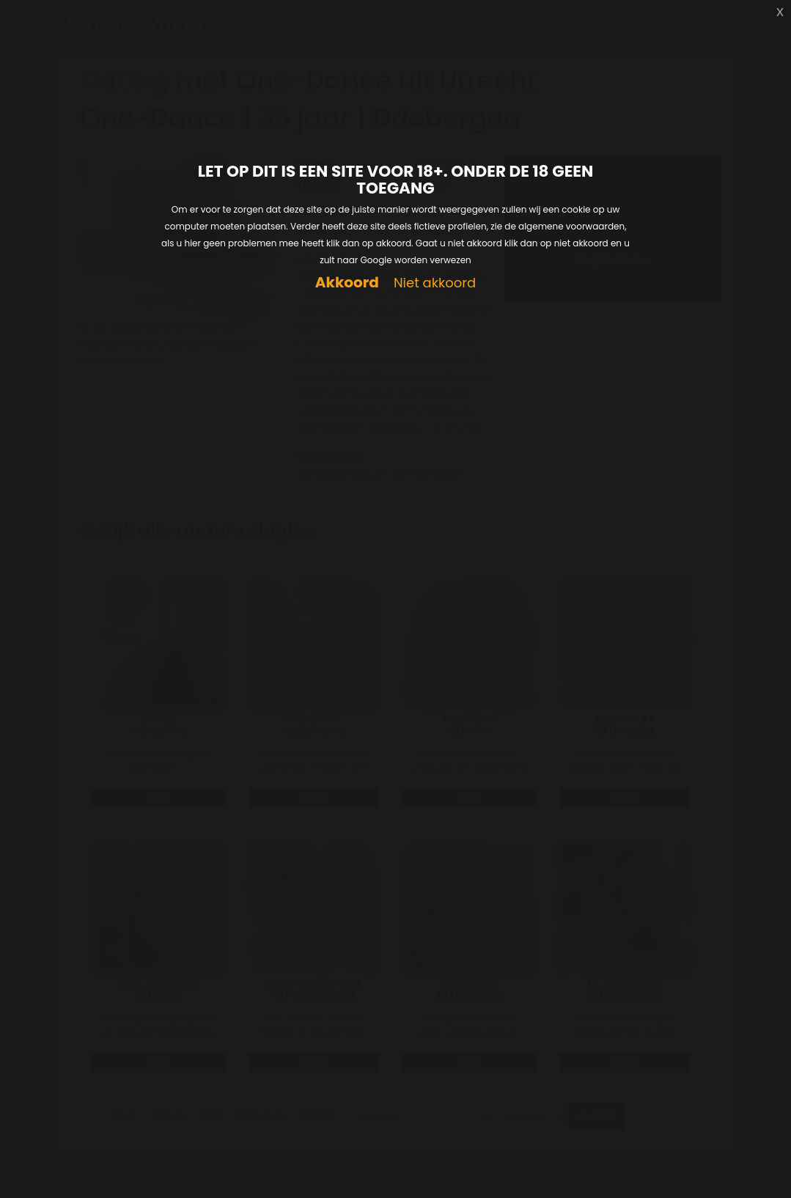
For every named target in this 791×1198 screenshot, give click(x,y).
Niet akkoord (435, 283)
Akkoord (347, 282)
